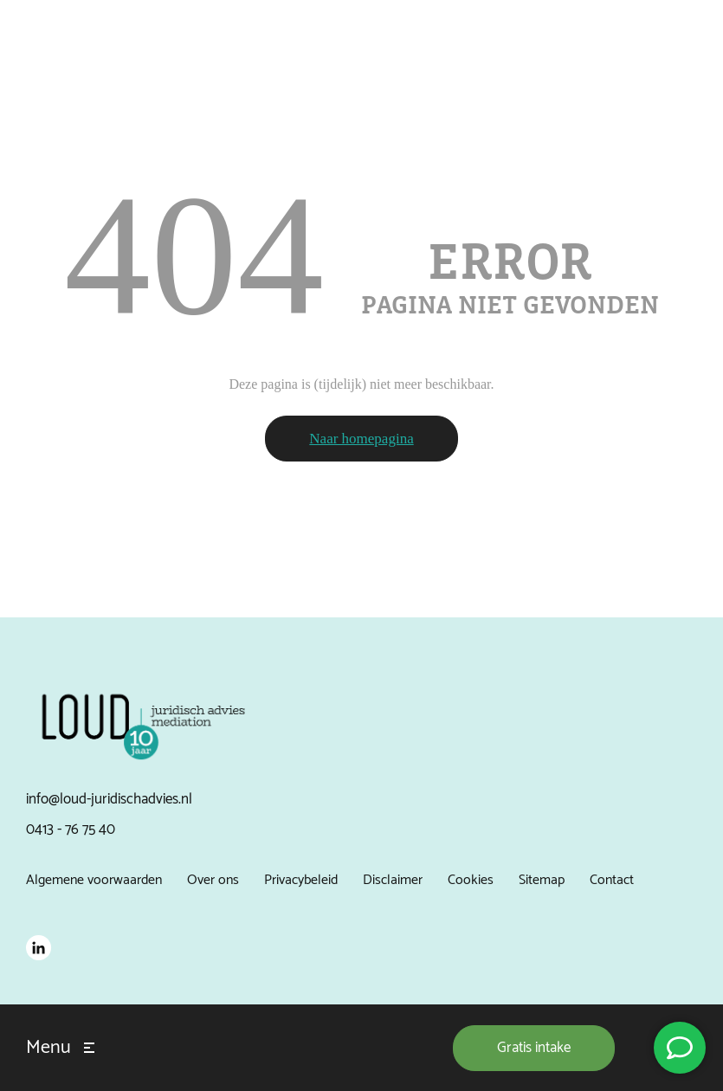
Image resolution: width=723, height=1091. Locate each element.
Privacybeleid (301, 880)
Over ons (213, 880)
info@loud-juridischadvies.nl (109, 799)
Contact (612, 880)
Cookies (471, 880)
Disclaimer (393, 880)
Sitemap (542, 880)
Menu (48, 1047)
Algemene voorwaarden (94, 880)
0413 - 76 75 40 (70, 829)
